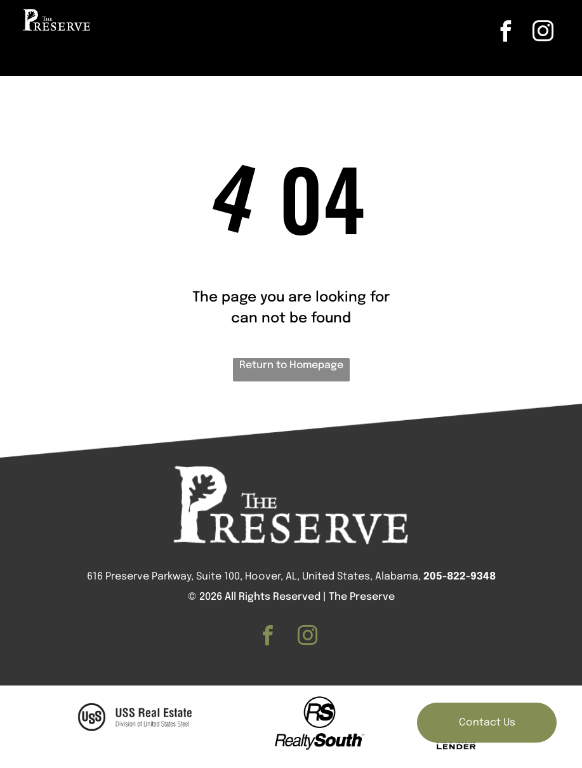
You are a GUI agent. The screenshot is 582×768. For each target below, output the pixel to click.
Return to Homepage (291, 365)
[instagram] (543, 33)
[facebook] (505, 33)
